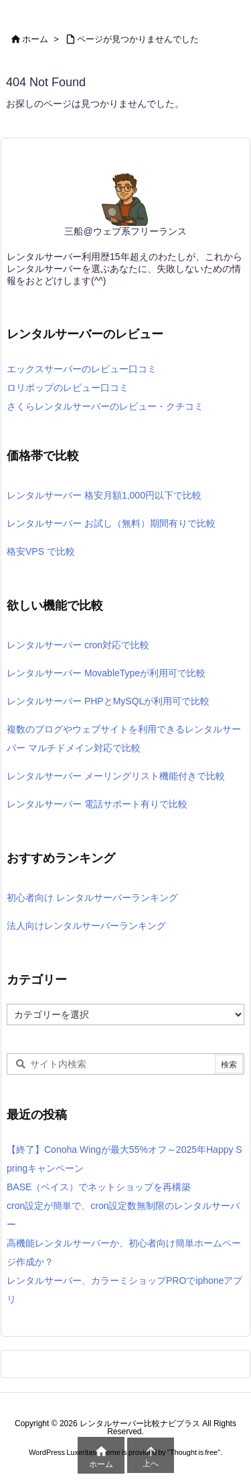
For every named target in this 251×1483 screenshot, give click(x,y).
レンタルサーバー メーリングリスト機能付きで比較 (116, 776)
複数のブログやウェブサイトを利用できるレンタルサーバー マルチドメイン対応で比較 (124, 738)
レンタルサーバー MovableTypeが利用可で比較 (106, 673)
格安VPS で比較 (41, 551)
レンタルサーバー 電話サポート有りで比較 (97, 804)
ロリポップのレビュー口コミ (68, 387)
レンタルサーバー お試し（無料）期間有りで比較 (111, 523)
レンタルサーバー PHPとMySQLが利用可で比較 (108, 701)
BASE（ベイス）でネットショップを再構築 (99, 1187)
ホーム (35, 39)
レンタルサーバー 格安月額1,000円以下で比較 (104, 495)
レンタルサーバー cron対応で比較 (78, 645)
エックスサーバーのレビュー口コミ (82, 369)
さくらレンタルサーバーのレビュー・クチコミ (105, 406)
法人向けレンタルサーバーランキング (86, 925)
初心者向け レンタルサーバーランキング (92, 897)
